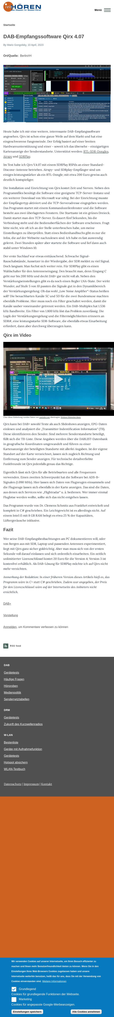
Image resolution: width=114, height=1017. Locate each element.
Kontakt (46, 784)
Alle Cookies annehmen (86, 1011)
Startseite (9, 24)
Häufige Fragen (14, 679)
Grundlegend (27, 989)
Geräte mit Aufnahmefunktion (23, 749)
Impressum (31, 784)
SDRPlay (24, 156)
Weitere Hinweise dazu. (71, 417)
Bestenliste (11, 742)
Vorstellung (10, 615)
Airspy (7, 156)
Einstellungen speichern (27, 1011)
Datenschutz (12, 784)
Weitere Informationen (54, 981)
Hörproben (11, 685)
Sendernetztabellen (16, 699)
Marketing (25, 999)
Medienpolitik (12, 692)
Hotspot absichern (16, 762)
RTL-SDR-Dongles (95, 151)
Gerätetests (11, 672)
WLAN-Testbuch (14, 769)
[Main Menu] (101, 10)
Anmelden (10, 627)
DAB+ (7, 603)
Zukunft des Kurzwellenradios (23, 724)
